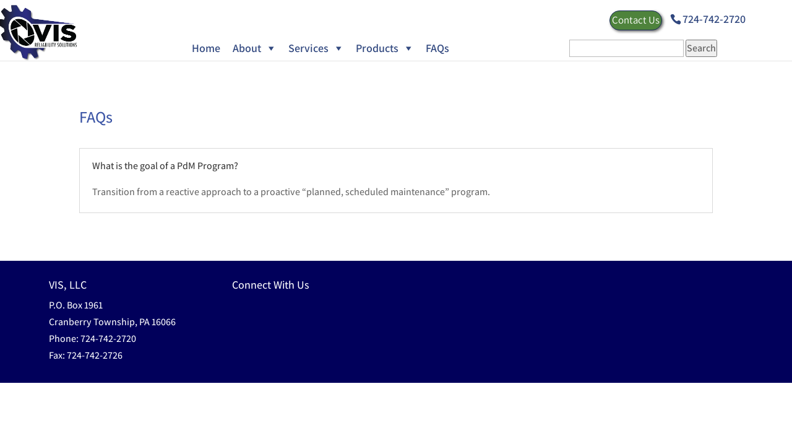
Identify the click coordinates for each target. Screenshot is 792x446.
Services (308, 48)
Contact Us (636, 20)
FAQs (437, 48)
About (247, 48)
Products (377, 48)
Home (206, 48)
